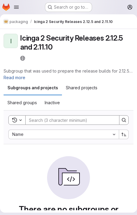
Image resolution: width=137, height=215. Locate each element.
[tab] (33, 87)
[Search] (69, 120)
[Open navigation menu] (16, 7)
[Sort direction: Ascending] (124, 134)
